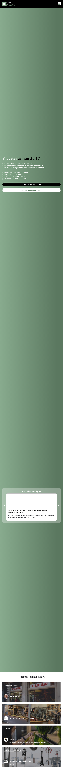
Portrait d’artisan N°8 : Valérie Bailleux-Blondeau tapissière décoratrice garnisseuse (28, 511)
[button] (59, 4)
